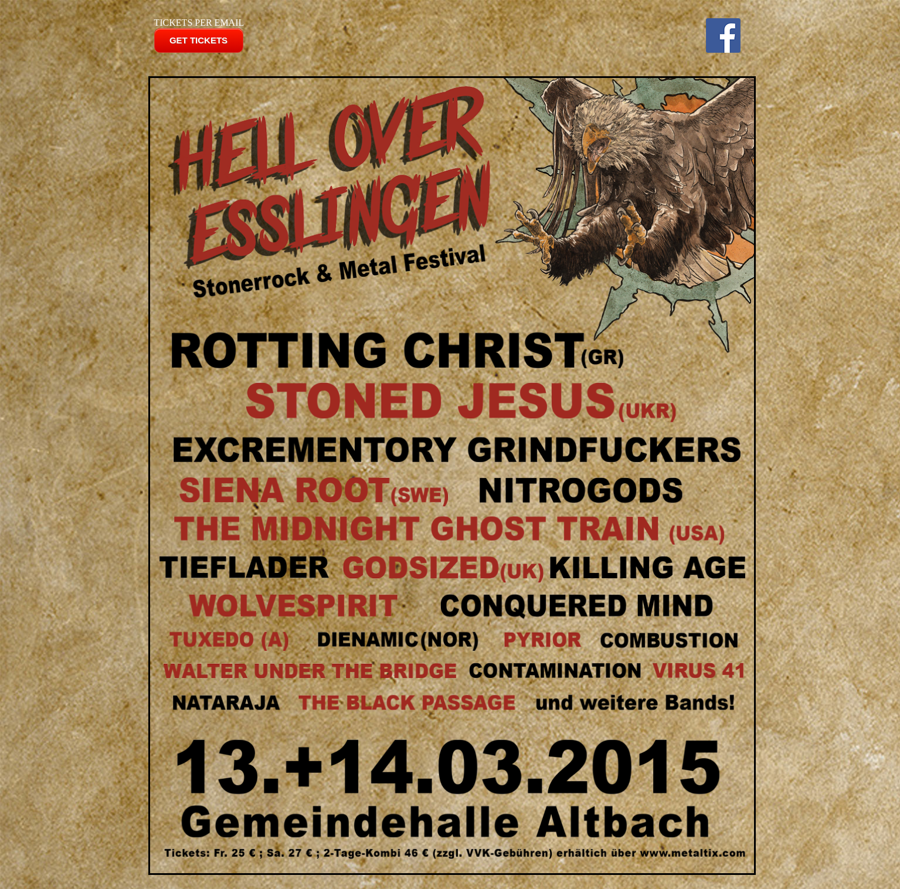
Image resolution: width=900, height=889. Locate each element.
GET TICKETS (198, 40)
